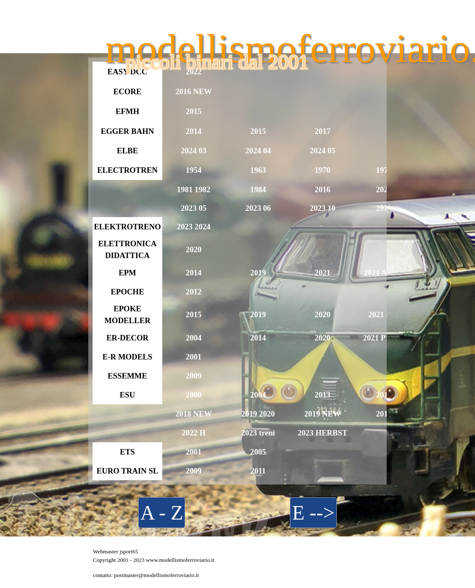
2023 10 (323, 208)
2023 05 (194, 208)
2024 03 (194, 150)
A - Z (161, 512)
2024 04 (258, 150)
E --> (313, 512)
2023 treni (258, 432)
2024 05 (323, 150)
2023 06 (258, 208)
